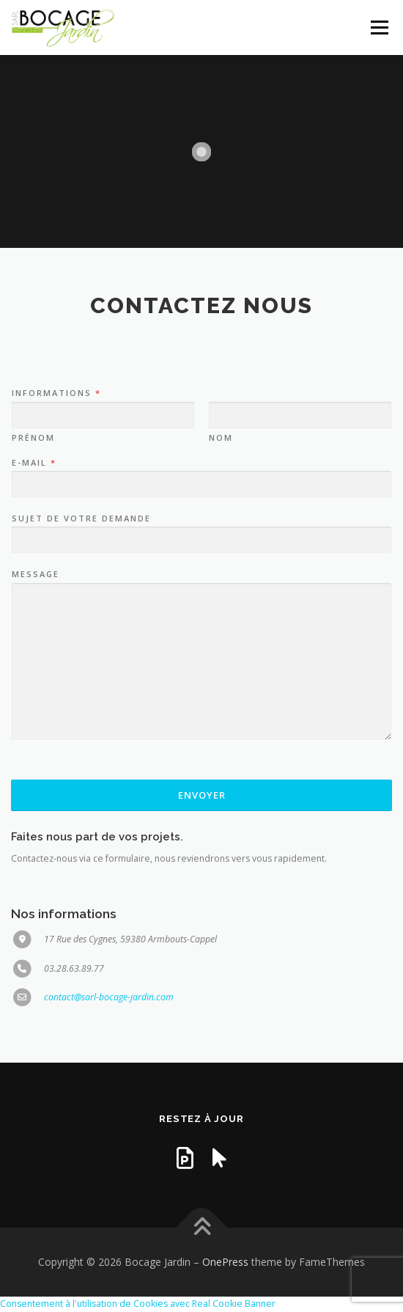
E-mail (33, 463)
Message (35, 574)
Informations (56, 393)
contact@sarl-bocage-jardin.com (109, 997)
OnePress (225, 1262)
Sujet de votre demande (81, 518)
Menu (378, 27)
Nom (221, 438)
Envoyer (202, 795)
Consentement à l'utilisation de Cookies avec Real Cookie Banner (138, 1303)
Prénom (33, 438)
